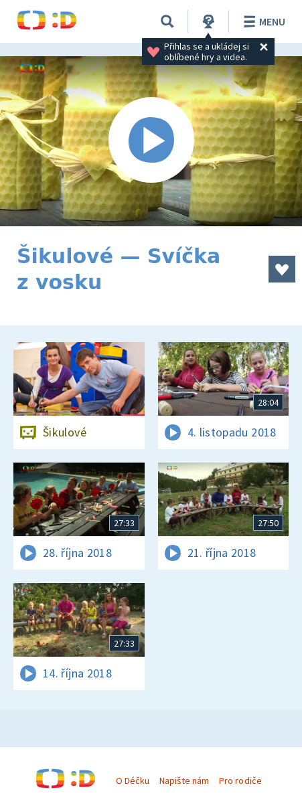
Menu (262, 21)
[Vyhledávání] (167, 21)
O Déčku (132, 781)
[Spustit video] (151, 141)
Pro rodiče (240, 781)
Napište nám (184, 781)
